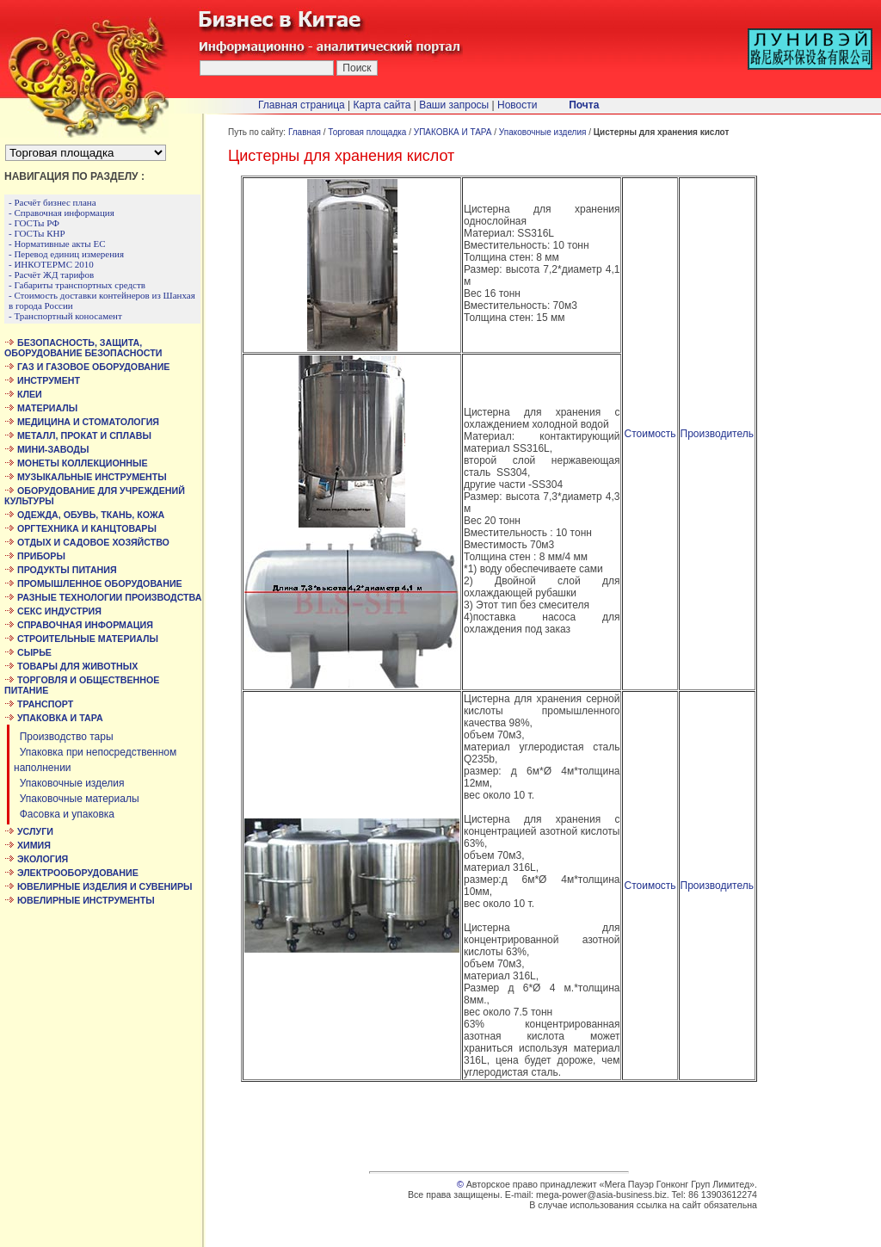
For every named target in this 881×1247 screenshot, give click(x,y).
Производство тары (64, 737)
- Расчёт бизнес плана (52, 202)
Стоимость (649, 434)
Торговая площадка (367, 132)
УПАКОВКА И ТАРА (453, 132)
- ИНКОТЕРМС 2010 (51, 264)
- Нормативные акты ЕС (57, 243)
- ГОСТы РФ (34, 223)
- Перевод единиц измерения (66, 254)
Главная (304, 132)
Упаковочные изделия (69, 783)
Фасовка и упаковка (64, 814)
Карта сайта (382, 105)
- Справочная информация (61, 212)
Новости (517, 105)
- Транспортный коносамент (65, 316)
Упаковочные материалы (76, 799)
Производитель (717, 434)
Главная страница (301, 105)
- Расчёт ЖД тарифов (51, 274)
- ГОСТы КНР (37, 233)
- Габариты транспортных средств (77, 285)
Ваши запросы (454, 105)
